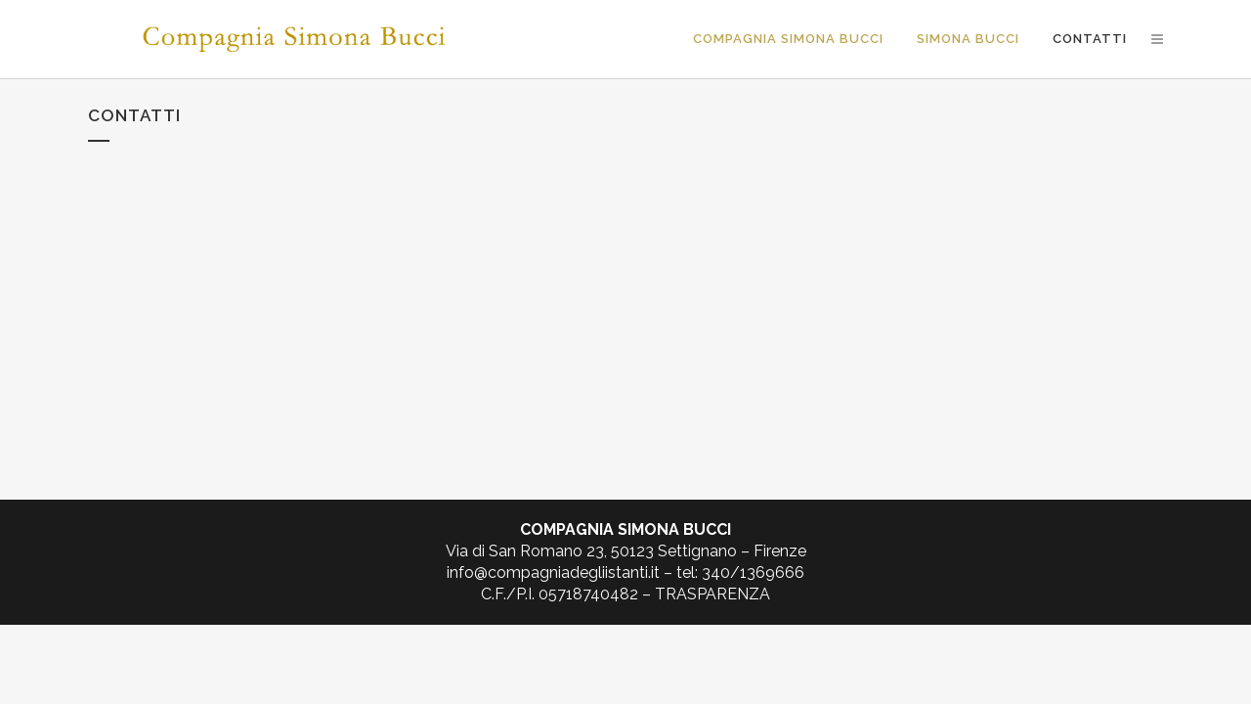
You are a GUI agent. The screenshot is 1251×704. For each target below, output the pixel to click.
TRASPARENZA (712, 594)
